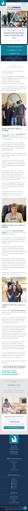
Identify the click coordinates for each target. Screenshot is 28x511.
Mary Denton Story (14, 498)
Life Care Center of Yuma (18, 310)
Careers (14, 466)
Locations (15, 56)
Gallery (14, 463)
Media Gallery (14, 480)
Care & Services (14, 462)
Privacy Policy (8, 508)
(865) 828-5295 (15, 425)
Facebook (14, 483)
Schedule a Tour (14, 50)
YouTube (14, 487)
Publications (14, 481)
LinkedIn (14, 486)
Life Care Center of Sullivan (9, 372)
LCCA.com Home (22, 1)
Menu (24, 4)
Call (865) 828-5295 (14, 46)
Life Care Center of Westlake (10, 374)
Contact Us (14, 53)
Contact (14, 468)
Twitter (14, 484)
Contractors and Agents (14, 502)
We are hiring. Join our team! (14, 8)
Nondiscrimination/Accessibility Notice (14, 509)
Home (10, 56)
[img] (6, 46)
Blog (21, 57)
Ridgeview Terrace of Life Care (12, 57)
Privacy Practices (18, 508)
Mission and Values (14, 496)
